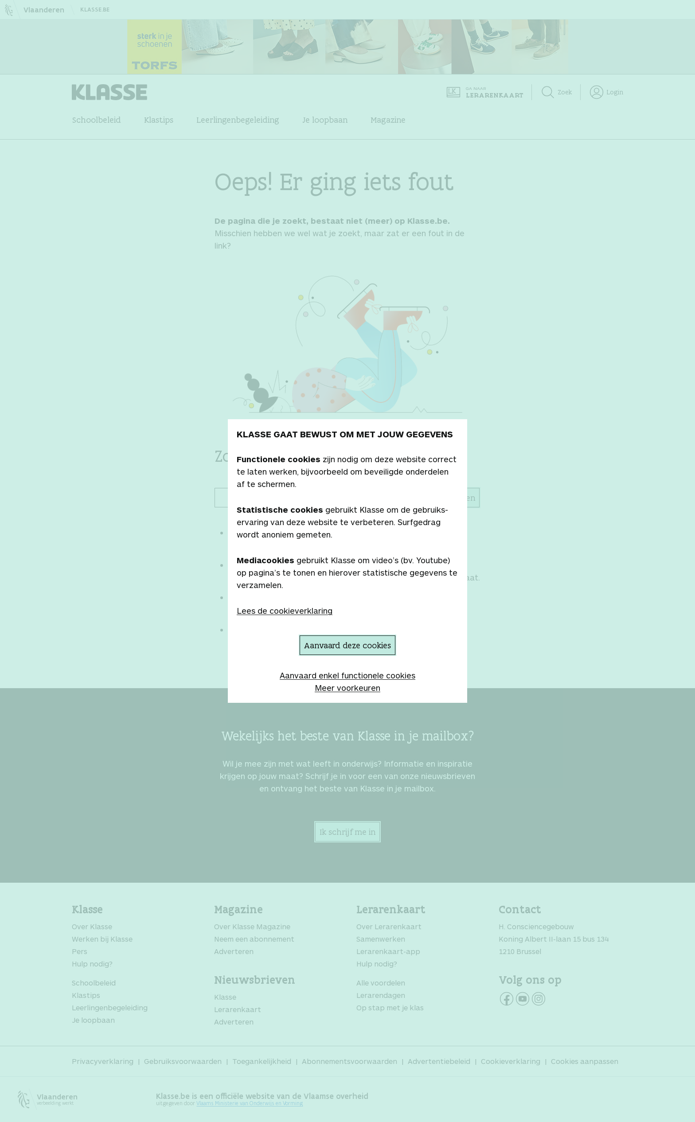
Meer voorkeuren (347, 688)
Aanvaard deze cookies (347, 645)
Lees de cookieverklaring (284, 611)
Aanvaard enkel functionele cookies (347, 675)
